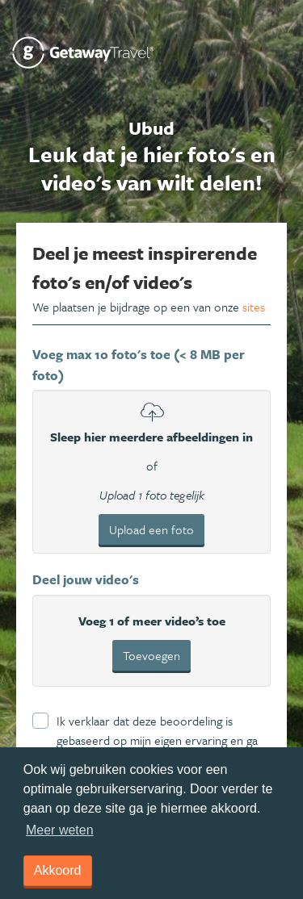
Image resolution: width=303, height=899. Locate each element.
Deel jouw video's (85, 579)
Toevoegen (151, 655)
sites (253, 307)
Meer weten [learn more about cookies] (60, 830)
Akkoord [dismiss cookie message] (58, 870)
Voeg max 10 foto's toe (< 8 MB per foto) (138, 365)
